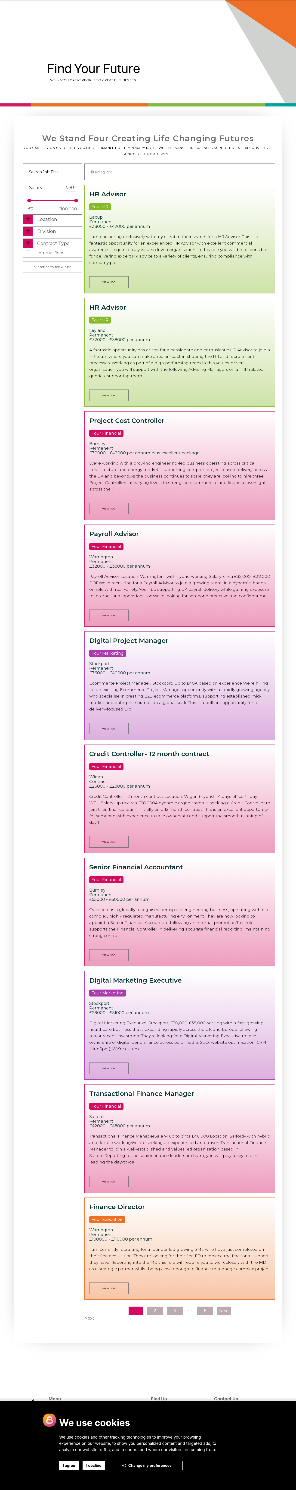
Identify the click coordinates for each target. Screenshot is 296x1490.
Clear (71, 187)
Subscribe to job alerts (52, 267)
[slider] (29, 200)
